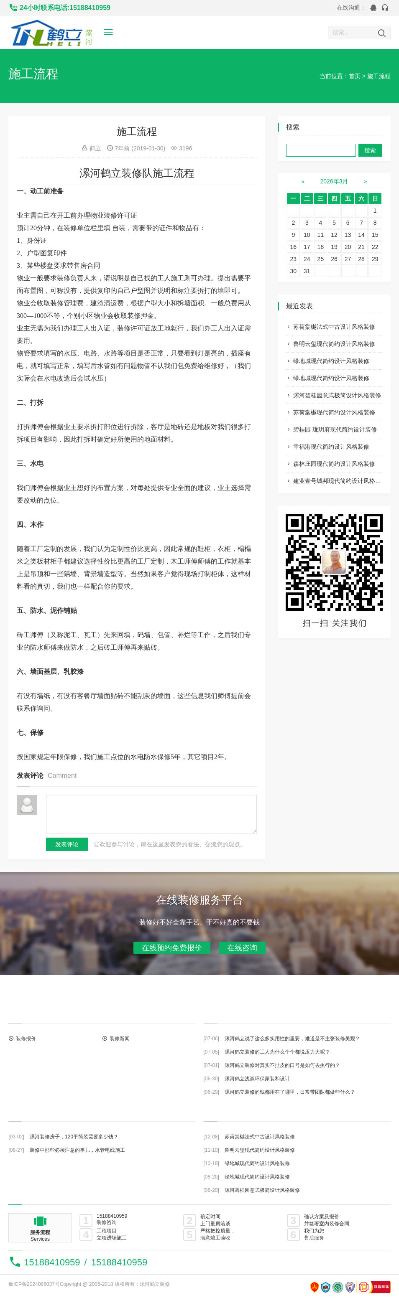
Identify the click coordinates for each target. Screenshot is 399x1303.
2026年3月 (334, 181)
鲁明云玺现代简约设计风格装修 (334, 343)
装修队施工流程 (157, 173)
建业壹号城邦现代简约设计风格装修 (340, 481)
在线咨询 (242, 948)
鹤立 (95, 148)
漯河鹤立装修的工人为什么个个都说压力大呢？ (277, 1052)
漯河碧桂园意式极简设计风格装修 (337, 395)
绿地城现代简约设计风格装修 (331, 361)
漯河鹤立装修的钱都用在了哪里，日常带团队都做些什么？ (290, 1092)
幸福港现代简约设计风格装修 (331, 446)
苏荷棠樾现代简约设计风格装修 (334, 412)
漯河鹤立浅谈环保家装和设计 (257, 1079)
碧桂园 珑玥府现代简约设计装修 (335, 429)
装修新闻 (120, 1038)
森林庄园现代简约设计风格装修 (334, 463)
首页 (355, 76)
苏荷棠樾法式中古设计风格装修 (334, 326)
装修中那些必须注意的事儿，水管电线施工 (77, 1150)
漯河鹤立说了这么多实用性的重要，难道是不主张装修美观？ (292, 1038)
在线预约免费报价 (172, 948)
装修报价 (26, 1038)
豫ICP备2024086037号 (34, 1284)
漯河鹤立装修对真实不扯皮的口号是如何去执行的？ (282, 1065)
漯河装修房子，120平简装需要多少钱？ (74, 1137)
